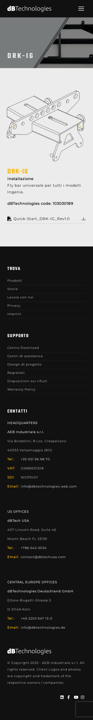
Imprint (14, 314)
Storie (12, 289)
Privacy (14, 305)
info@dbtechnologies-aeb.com (49, 486)
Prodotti (14, 280)
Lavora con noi (20, 297)
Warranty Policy (21, 389)
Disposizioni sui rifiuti (27, 381)
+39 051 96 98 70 (35, 459)
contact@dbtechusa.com (43, 557)
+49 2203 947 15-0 (36, 618)
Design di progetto (24, 364)
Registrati (16, 373)
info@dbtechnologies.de (43, 627)
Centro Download (23, 348)
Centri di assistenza (25, 356)
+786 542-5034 (34, 548)
